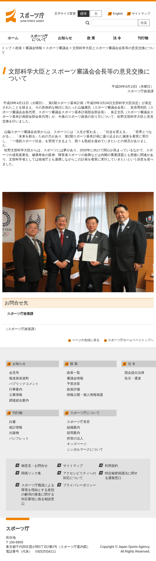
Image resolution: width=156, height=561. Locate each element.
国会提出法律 (134, 372)
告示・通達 (133, 378)
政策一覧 (73, 372)
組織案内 (73, 427)
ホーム (13, 38)
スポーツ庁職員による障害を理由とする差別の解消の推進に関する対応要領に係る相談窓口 (37, 494)
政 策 (91, 38)
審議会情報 (34, 48)
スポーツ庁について (39, 37)
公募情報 (15, 395)
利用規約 (111, 466)
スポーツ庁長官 (78, 422)
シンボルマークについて (85, 449)
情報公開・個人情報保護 (85, 395)
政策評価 (73, 389)
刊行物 (143, 38)
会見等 (14, 372)
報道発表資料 (19, 378)
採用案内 (73, 433)
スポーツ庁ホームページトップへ (131, 340)
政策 (18, 48)
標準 (83, 14)
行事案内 (15, 389)
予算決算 (73, 384)
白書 (12, 422)
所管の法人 (75, 438)
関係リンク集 (31, 473)
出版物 (14, 433)
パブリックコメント (24, 384)
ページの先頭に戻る (85, 340)
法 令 (117, 38)
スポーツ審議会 (57, 48)
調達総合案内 (19, 400)
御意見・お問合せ (34, 466)
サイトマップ (141, 13)
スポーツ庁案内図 (74, 547)
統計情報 (15, 427)
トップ (6, 48)
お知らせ (65, 38)
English (118, 13)
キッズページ (77, 444)
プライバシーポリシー (79, 485)
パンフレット (19, 438)
